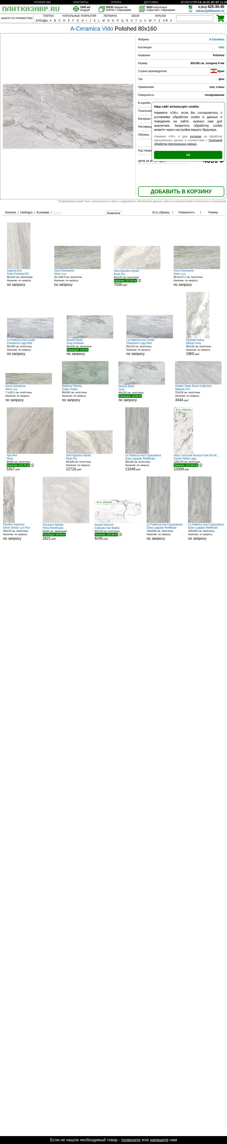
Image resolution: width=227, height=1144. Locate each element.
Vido (221, 47)
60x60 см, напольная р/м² (66, 531)
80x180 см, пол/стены (30, 347)
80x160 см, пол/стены (85, 393)
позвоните (131, 1140)
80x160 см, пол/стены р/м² (143, 462)
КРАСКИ (160, 15)
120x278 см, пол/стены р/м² (197, 462)
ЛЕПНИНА (110, 15)
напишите (159, 1140)
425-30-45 (211, 7)
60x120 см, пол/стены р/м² (137, 278)
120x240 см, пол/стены (165, 531)
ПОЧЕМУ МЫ (42, 2)
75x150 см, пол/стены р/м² (198, 393)
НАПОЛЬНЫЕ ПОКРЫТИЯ (79, 15)
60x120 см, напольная (24, 278)
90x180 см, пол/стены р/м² (89, 462)
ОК (188, 155)
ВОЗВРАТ (187, 2)
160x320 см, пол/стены (206, 531)
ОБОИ (135, 15)
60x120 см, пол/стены (90, 347)
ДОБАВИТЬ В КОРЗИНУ (181, 191)
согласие (195, 136)
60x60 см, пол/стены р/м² (30, 462)
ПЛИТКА (48, 15)
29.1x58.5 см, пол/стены (77, 278)
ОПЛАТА (116, 2)
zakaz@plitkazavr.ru (210, 10)
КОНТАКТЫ (81, 2)
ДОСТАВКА (151, 2)
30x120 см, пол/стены (20, 531)
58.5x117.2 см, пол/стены (197, 278)
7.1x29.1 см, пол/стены (28, 393)
